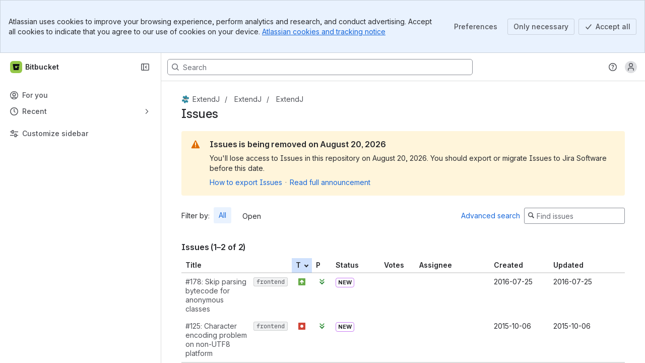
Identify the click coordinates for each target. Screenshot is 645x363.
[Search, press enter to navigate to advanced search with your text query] (320, 67)
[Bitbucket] (35, 67)
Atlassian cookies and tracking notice (323, 31)
